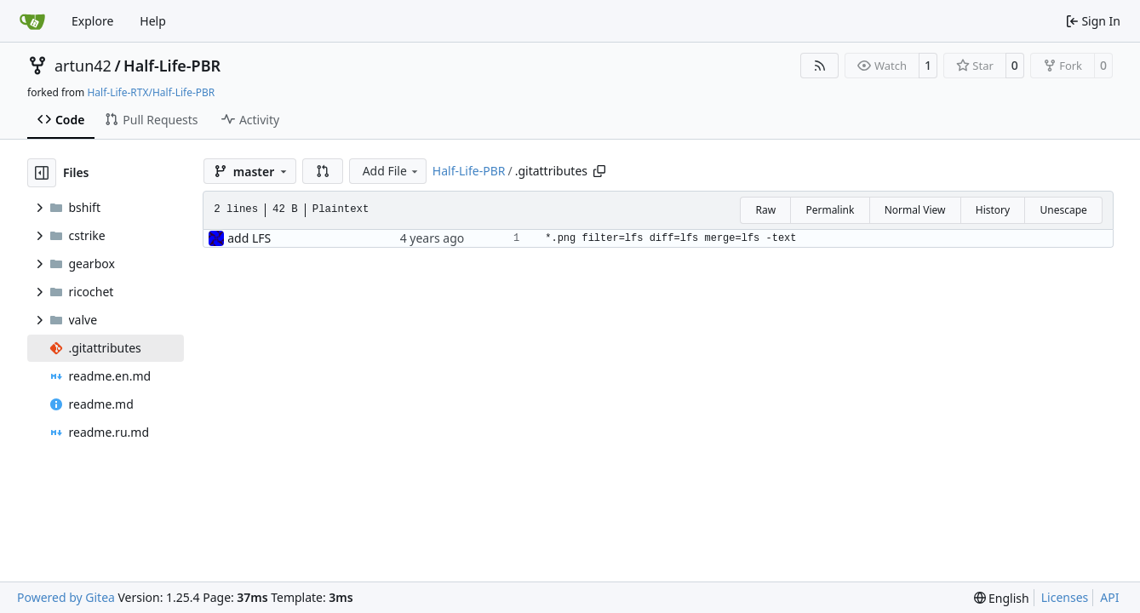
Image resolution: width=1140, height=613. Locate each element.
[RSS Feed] (819, 65)
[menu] (1001, 598)
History (993, 210)
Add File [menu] (392, 171)
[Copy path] (599, 171)
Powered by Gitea (66, 597)
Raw (765, 210)
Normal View (915, 210)
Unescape (1063, 210)
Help (153, 21)
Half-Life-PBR (172, 65)
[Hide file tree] (41, 172)
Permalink (829, 210)
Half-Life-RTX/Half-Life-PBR (151, 92)
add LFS (249, 238)
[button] (322, 171)
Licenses (1065, 597)
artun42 (83, 65)
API (1109, 597)
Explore (92, 21)
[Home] (32, 21)
